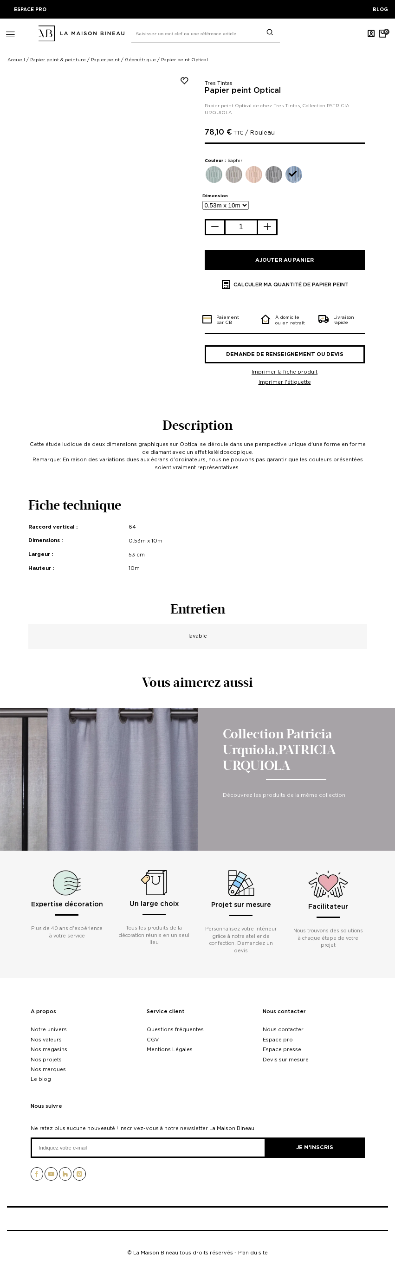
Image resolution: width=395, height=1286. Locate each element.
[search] (269, 32)
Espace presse (282, 1049)
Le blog (41, 1079)
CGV (153, 1039)
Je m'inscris (314, 1147)
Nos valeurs (46, 1039)
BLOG (380, 9)
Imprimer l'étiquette (285, 382)
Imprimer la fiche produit (284, 372)
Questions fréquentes (175, 1029)
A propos (43, 1011)
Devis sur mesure (286, 1059)
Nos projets (46, 1059)
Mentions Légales (170, 1049)
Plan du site (253, 1252)
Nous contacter (284, 1011)
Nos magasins (49, 1049)
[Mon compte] (371, 33)
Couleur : (223, 160)
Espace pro (278, 1039)
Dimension (215, 195)
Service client (166, 1011)
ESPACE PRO (30, 9)
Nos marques (48, 1069)
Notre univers (49, 1029)
